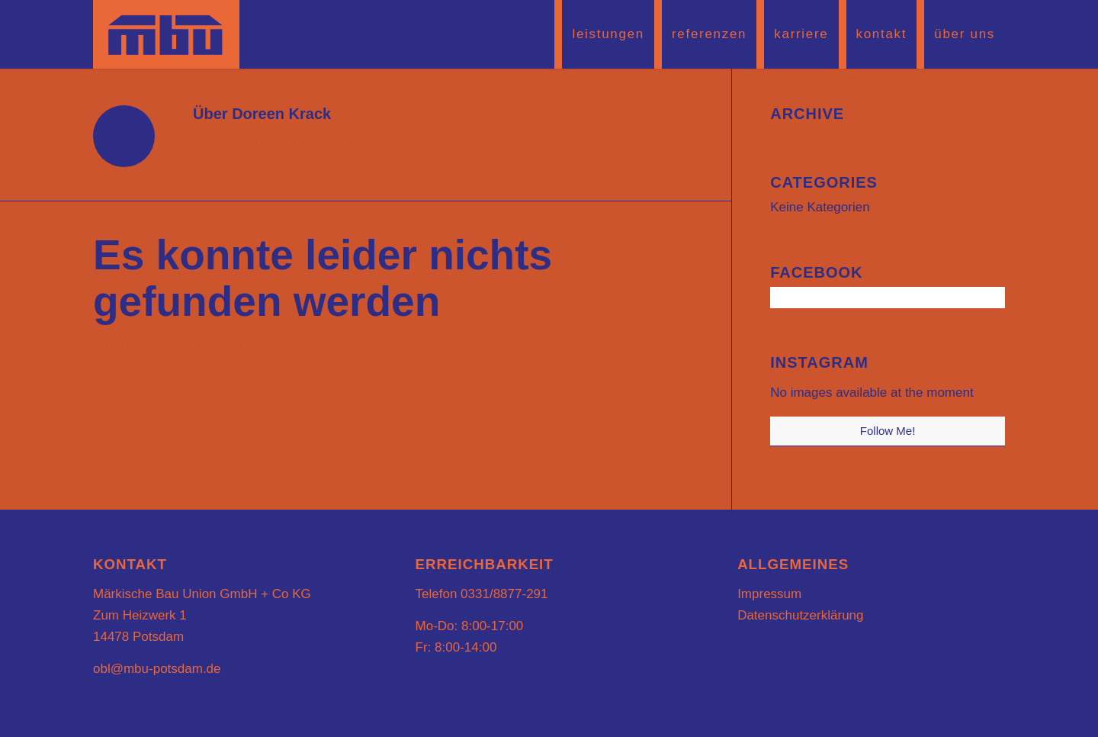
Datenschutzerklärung (800, 615)
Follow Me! (888, 430)
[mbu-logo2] (166, 34)
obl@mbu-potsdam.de (157, 668)
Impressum (769, 594)
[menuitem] (604, 34)
